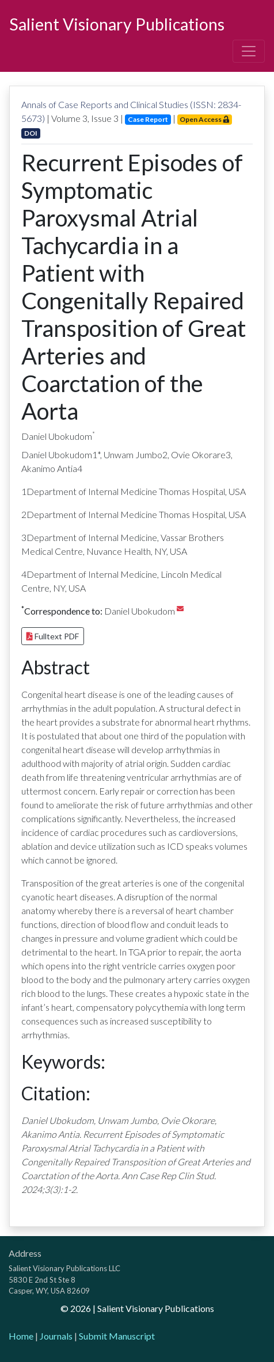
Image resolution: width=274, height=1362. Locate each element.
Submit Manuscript (117, 1335)
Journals (56, 1335)
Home (21, 1335)
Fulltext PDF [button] (52, 636)
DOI (30, 133)
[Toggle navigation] (249, 51)
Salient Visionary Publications (116, 24)
